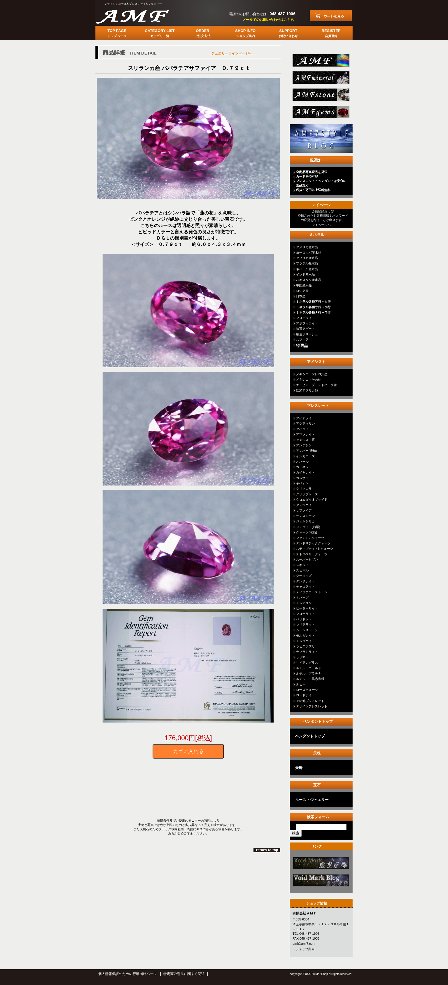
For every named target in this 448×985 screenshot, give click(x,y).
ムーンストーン (307, 630)
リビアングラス (307, 662)
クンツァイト (305, 505)
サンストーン (305, 515)
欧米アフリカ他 (307, 390)
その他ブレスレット (310, 701)
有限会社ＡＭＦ (138, 16)
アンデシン (304, 445)
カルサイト (304, 478)
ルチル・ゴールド (308, 668)
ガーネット (304, 467)
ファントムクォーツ (310, 537)
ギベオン (302, 483)
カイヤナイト (305, 472)
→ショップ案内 (304, 949)
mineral (320, 79)
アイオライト (305, 418)
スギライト (304, 565)
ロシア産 (302, 290)
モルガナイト (305, 635)
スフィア (302, 339)
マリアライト (305, 624)
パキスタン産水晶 (308, 280)
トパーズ (302, 597)
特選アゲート (305, 328)
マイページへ (321, 224)
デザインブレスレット (311, 706)
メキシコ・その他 (308, 379)
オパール (302, 461)
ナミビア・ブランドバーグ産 (316, 385)
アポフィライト (307, 323)
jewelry (320, 113)
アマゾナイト (305, 434)
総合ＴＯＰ (320, 62)
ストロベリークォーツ (311, 554)
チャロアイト (305, 586)
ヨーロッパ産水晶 (308, 252)
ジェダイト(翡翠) (308, 527)
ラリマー (302, 657)
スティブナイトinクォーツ (314, 548)
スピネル (302, 570)
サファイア (304, 510)
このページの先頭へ (267, 850)
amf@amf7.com (304, 943)
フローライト (305, 318)
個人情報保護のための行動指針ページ (127, 974)
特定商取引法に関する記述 (184, 974)
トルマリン (304, 603)
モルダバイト (305, 641)
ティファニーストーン (311, 592)
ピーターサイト (307, 608)
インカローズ (305, 456)
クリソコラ (304, 488)
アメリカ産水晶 (307, 247)
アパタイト (304, 429)
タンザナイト (305, 581)
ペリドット (304, 619)
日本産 (300, 296)
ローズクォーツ (307, 689)
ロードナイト (305, 695)
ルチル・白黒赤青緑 (310, 679)
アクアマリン (305, 423)
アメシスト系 (305, 440)
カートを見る (331, 15)
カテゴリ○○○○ (320, 865)
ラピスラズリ (305, 646)
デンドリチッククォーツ (313, 543)
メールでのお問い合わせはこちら (268, 20)
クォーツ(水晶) (306, 532)
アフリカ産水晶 (307, 258)
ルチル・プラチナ (308, 673)
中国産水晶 (304, 285)
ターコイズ (304, 575)
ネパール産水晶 (307, 269)
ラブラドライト (307, 651)
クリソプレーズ (307, 494)
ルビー (300, 684)
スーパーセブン (307, 559)
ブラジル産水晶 (307, 263)
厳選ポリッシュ (307, 334)
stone (320, 96)
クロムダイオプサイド (311, 499)
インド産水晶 (305, 274)
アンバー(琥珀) (306, 450)
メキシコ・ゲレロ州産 (311, 374)
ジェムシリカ (305, 521)
